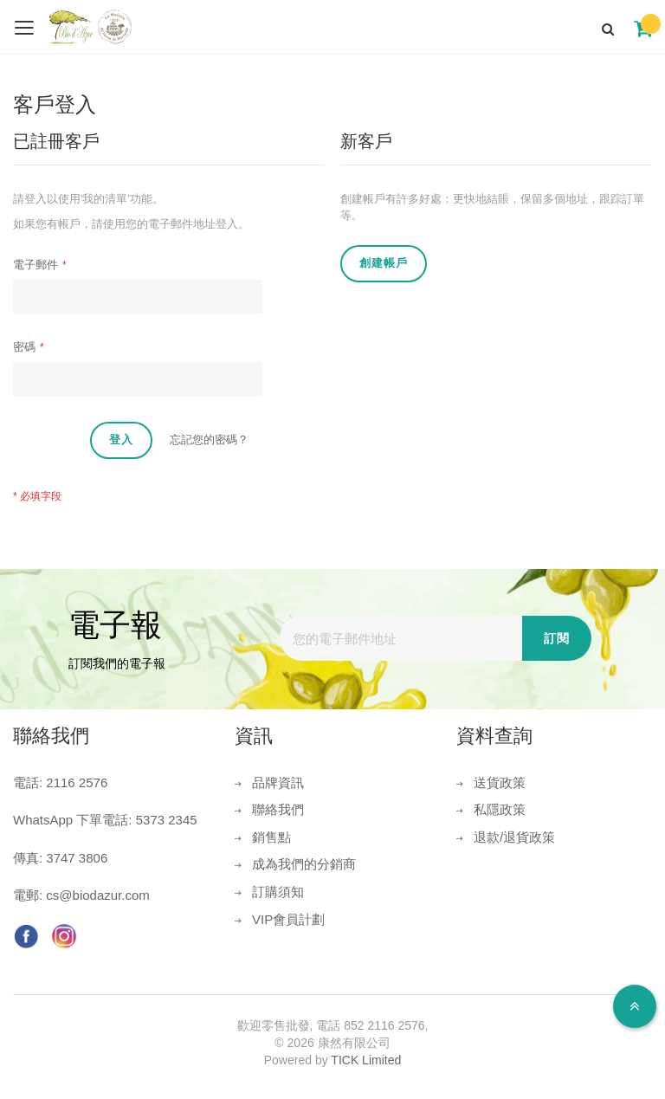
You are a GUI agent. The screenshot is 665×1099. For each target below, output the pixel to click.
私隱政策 (500, 809)
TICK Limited (366, 1060)
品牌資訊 (278, 782)
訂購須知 (278, 891)
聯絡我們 (278, 809)
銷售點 (271, 837)
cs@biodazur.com (97, 895)
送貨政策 (500, 782)
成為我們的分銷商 (304, 864)
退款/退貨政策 (514, 837)
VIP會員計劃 (288, 919)
